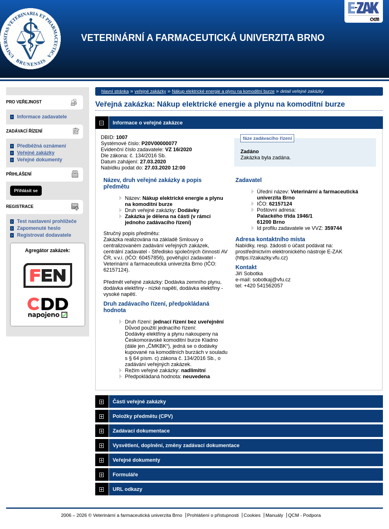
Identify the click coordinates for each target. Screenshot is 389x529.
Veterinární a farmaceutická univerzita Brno (203, 37)
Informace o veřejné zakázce (148, 123)
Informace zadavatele (42, 117)
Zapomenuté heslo (38, 228)
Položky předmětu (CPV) (143, 416)
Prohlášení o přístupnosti (213, 515)
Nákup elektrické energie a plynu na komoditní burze (223, 91)
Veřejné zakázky (36, 153)
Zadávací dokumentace (141, 431)
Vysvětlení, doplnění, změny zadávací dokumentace (176, 445)
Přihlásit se (26, 190)
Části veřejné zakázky (139, 401)
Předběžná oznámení (41, 146)
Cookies (252, 515)
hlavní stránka (115, 91)
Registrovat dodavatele (44, 235)
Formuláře (125, 474)
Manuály (274, 515)
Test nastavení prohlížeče (47, 221)
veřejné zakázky (150, 91)
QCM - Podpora (304, 515)
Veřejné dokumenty (39, 160)
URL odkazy (127, 489)
